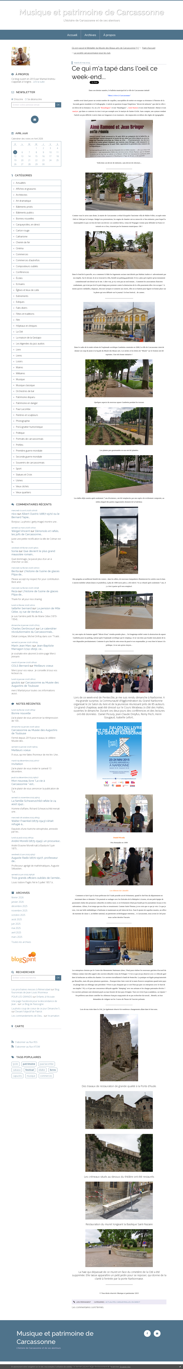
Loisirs (19, 361)
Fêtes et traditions (25, 313)
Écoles (19, 278)
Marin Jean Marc (21, 645)
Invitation (17, 763)
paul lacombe (46, 1063)
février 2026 (17, 897)
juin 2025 (16, 923)
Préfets (19, 444)
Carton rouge (22, 230)
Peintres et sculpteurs (27, 415)
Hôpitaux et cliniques (26, 325)
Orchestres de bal (25, 391)
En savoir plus (125, 1366)
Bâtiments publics (25, 212)
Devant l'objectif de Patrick (28, 1011)
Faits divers (21, 307)
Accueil (72, 35)
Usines (19, 480)
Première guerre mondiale (29, 450)
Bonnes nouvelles (25, 218)
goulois (15, 682)
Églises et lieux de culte (27, 290)
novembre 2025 (19, 910)
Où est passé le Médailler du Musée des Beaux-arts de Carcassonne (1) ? (105, 48)
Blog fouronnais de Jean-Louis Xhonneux (35, 991)
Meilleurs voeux (43, 665)
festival (29, 1069)
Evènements (22, 296)
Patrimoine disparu (25, 397)
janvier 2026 (17, 901)
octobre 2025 (18, 915)
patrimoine (29, 1063)
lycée (15, 1063)
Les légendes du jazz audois (30, 343)
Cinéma (19, 248)
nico (14, 513)
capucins (17, 1075)
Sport (18, 468)
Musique (20, 379)
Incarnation (53, 1015)
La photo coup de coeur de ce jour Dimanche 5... (36, 1008)
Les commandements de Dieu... (27, 1015)
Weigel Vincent (20, 531)
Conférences (22, 272)
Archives (90, 35)
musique (31, 1075)
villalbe (41, 1069)
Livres (19, 355)
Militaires (20, 373)
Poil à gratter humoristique (29, 426)
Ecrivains (20, 284)
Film (18, 319)
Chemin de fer (23, 242)
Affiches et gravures (26, 188)
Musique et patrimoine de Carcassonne (91, 12)
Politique (20, 432)
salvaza (16, 1069)
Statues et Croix (24, 474)
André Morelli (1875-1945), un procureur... (36, 840)
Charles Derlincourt (23, 628)
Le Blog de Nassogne (33, 1004)
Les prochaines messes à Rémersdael (30, 989)
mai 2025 (16, 928)
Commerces (22, 254)
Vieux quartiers (23, 492)
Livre (18, 349)
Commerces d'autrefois (28, 260)
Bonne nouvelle (21, 713)
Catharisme (21, 236)
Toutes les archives (21, 942)
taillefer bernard (21, 608)
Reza (14, 591)
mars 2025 (16, 936)
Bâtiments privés (24, 206)
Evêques (20, 301)
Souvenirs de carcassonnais (30, 462)
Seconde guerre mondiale (29, 456)
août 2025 (16, 919)
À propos (109, 35)
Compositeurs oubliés (27, 266)
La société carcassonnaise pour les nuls (92, 53)
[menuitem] (72, 35)
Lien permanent (82, 1302)
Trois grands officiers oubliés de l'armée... (36, 877)
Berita (15, 571)
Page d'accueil (148, 48)
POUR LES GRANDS (21, 996)
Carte (19, 1026)
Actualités (21, 182)
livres (53, 1069)
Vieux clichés (22, 486)
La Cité (19, 331)
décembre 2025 (19, 906)
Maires (19, 367)
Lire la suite (39, 81)
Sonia (14, 551)
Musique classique (25, 385)
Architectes (21, 194)
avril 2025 (16, 932)
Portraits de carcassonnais (29, 438)
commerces (46, 1075)
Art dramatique (23, 200)
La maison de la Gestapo (28, 337)
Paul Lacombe (23, 409)
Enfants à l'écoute (45, 996)
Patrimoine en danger (27, 403)
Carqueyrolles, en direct (28, 224)
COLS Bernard (20, 665)
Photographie (23, 420)
